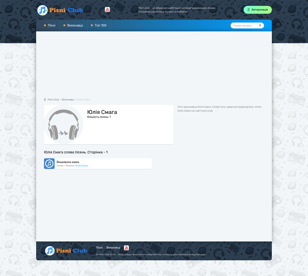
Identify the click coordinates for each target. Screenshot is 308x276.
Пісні (51, 25)
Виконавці (75, 25)
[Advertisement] (154, 66)
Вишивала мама (68, 162)
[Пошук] (260, 25)
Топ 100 (100, 25)
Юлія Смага (81, 165)
